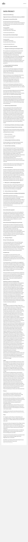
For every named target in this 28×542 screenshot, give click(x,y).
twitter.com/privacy (20, 388)
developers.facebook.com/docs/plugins (13, 316)
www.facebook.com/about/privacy (13, 351)
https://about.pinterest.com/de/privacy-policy (16, 412)
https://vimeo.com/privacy (7, 442)
